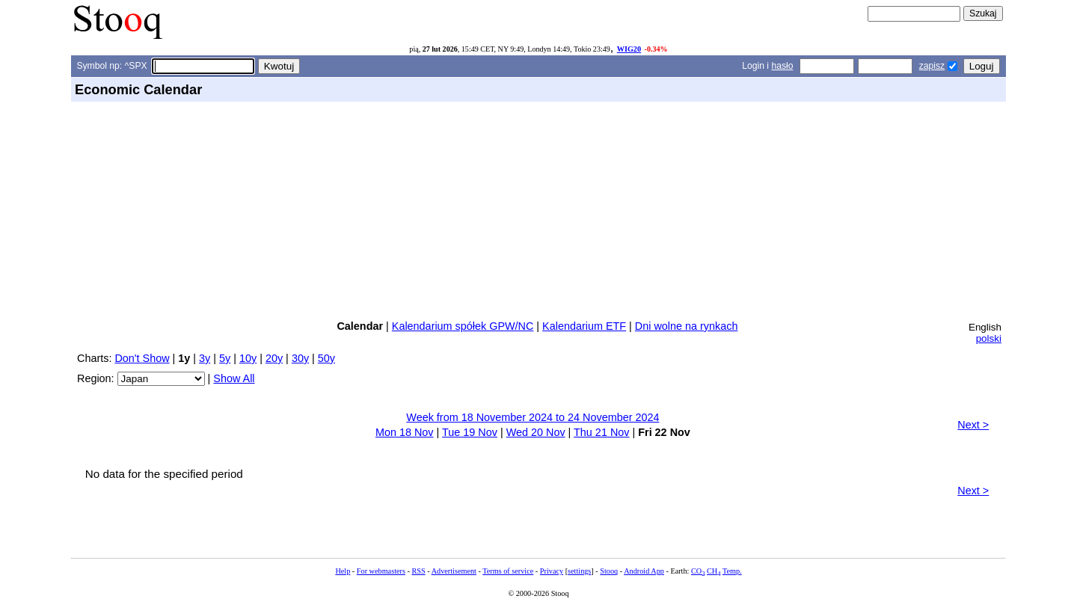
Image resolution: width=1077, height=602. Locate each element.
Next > (973, 425)
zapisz (932, 66)
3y (204, 358)
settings (579, 571)
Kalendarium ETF (584, 326)
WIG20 (629, 49)
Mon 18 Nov (404, 432)
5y (224, 358)
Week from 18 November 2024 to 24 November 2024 (532, 417)
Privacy (551, 571)
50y (326, 358)
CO (698, 571)
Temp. (732, 571)
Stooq (609, 571)
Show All (233, 378)
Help (342, 571)
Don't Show (141, 358)
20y (274, 358)
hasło (782, 66)
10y (248, 358)
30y (300, 358)
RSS (418, 571)
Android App (644, 571)
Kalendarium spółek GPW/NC (463, 326)
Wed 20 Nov (535, 432)
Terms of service (507, 571)
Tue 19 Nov (469, 432)
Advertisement (454, 571)
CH (713, 571)
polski (988, 338)
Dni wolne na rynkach (686, 326)
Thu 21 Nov (601, 432)
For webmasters (381, 571)
